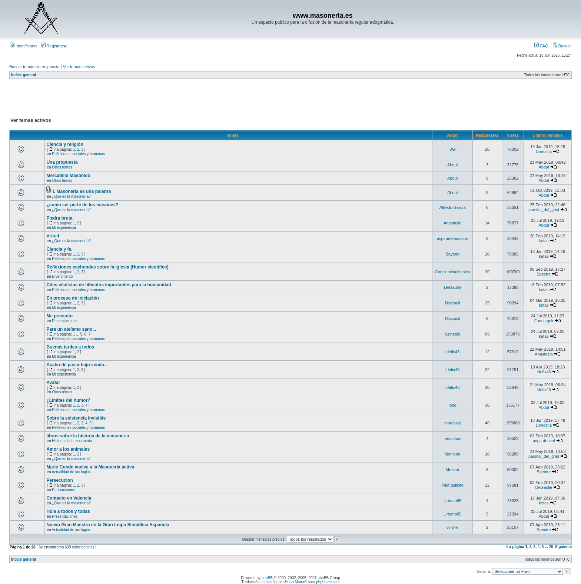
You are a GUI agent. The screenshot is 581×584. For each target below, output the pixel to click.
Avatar (53, 382)
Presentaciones (64, 321)
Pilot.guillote (452, 485)
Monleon (452, 454)
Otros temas (62, 167)
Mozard (452, 469)
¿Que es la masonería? (71, 196)
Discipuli (452, 303)
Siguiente (563, 547)
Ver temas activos (79, 66)
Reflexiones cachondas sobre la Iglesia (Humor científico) (107, 267)
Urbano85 (452, 500)
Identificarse (23, 46)
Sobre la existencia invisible (76, 418)
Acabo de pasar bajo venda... (76, 364)
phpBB (267, 578)
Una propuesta (61, 162)
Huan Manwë (296, 582)
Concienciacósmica (452, 272)
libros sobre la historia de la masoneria (87, 435)
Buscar (562, 46)
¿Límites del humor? (68, 400)
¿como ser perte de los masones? (82, 204)
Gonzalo (452, 334)
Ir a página (515, 547)
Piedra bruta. (59, 218)
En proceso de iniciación (72, 298)
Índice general (23, 75)
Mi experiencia (64, 228)
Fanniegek (543, 320)
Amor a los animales (68, 449)
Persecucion (59, 480)
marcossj (452, 423)
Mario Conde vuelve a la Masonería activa (90, 467)
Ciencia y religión (64, 144)
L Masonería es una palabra (82, 191)
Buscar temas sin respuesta (34, 66)
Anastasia (452, 223)
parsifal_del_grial (543, 209)
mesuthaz (452, 438)
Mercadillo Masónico (68, 175)
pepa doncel (543, 440)
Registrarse (54, 46)
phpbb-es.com (327, 582)
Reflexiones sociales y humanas (78, 154)
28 (551, 547)
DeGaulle (452, 287)
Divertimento (62, 276)
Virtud (52, 235)
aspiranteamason (452, 238)
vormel (452, 527)
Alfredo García (452, 207)
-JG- (452, 149)
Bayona (452, 254)
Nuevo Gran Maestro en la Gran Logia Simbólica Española (107, 524)
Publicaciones (63, 490)
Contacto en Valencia (68, 498)
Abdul (452, 165)
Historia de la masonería (72, 441)
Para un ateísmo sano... (71, 329)
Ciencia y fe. (59, 249)
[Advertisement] (144, 99)
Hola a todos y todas (68, 511)
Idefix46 (452, 352)
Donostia (544, 151)
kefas (543, 240)
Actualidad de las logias (71, 472)
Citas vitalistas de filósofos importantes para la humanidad (108, 284)
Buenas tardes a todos (70, 347)
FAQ (541, 46)
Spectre (544, 274)
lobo (452, 405)
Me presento (59, 315)
